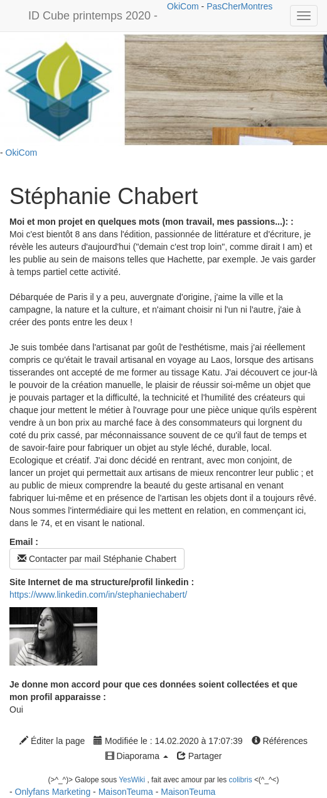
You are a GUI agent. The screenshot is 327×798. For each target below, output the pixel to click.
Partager (199, 756)
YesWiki (132, 779)
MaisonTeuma (127, 792)
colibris (240, 779)
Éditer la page (52, 741)
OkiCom (184, 6)
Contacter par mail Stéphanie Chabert (97, 559)
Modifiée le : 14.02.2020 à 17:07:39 (168, 741)
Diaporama (136, 756)
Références (280, 741)
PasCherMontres (239, 6)
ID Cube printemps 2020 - (93, 15)
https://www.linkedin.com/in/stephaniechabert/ (98, 595)
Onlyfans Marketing (54, 792)
